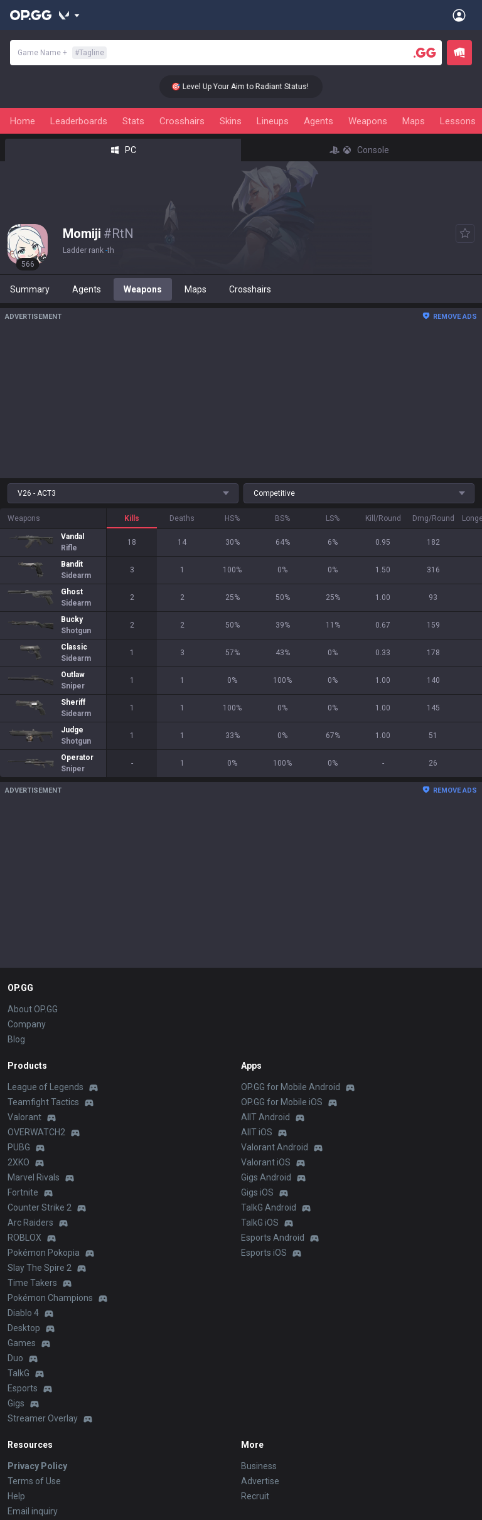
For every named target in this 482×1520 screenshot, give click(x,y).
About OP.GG (33, 1009)
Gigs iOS (257, 1192)
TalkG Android (268, 1207)
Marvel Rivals (34, 1177)
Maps (413, 121)
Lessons (458, 121)
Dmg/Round (433, 518)
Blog (16, 1039)
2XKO (18, 1162)
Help (16, 1496)
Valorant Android (274, 1147)
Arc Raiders (30, 1223)
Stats (133, 121)
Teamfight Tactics (43, 1102)
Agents (318, 121)
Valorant (24, 1117)
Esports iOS (264, 1253)
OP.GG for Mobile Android (290, 1087)
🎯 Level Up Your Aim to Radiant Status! (249, 86)
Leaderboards (78, 121)
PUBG (19, 1147)
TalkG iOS (260, 1223)
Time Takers (32, 1283)
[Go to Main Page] (30, 15)
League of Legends (45, 1087)
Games (22, 1343)
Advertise (260, 1481)
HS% (232, 518)
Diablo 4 (23, 1313)
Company (27, 1024)
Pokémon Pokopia (44, 1253)
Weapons (367, 121)
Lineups (273, 121)
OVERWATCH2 (36, 1132)
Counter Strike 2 (40, 1207)
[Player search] (425, 52)
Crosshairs (182, 121)
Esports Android (272, 1238)
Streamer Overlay (43, 1418)
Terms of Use (34, 1481)
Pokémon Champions (50, 1298)
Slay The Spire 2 (40, 1268)
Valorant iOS (266, 1162)
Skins (231, 121)
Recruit (255, 1496)
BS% (282, 518)
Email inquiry (33, 1511)
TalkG (18, 1373)
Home (22, 121)
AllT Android (265, 1117)
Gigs (16, 1403)
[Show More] (69, 15)
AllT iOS (256, 1132)
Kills (131, 518)
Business (259, 1466)
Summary (30, 289)
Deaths (182, 518)
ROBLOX (24, 1238)
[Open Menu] (459, 15)
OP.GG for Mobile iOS (282, 1102)
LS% (333, 518)
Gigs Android (266, 1177)
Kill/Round (383, 518)
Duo (15, 1358)
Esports (23, 1388)
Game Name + (62, 52)
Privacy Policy (37, 1466)
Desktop (24, 1328)
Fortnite (23, 1192)
